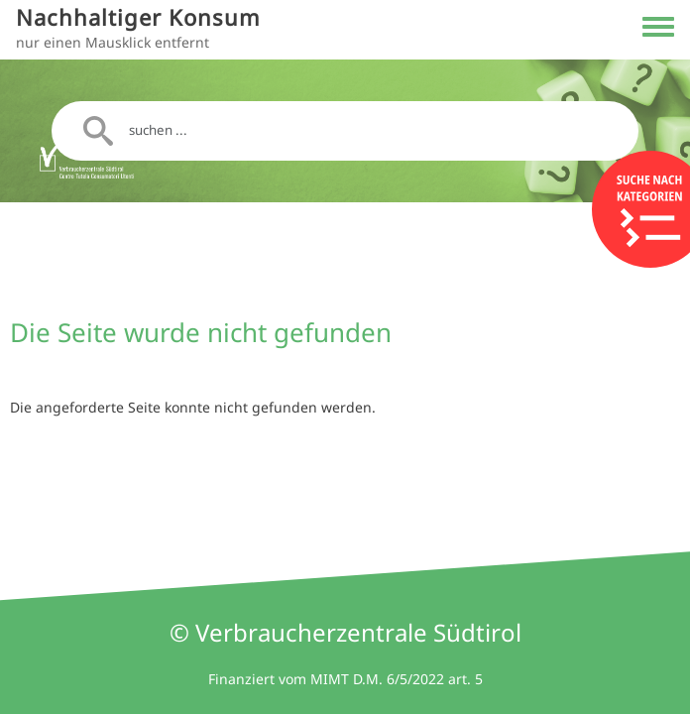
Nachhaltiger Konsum (138, 17)
